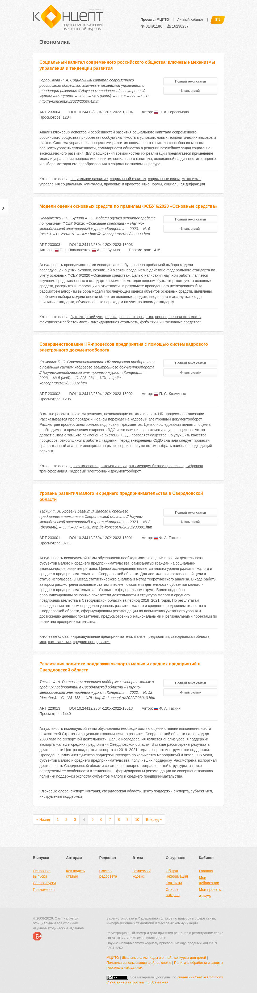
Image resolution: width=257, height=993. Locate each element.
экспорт (76, 791)
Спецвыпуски (44, 883)
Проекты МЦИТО (155, 19)
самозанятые (59, 642)
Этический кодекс (142, 873)
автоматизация (113, 466)
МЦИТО (113, 958)
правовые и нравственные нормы (133, 184)
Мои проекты (210, 889)
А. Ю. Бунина (106, 250)
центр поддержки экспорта (166, 791)
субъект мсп (201, 791)
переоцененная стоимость (178, 317)
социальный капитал (128, 179)
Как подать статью (75, 873)
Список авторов (173, 892)
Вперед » (154, 819)
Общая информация (177, 873)
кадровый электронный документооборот (105, 471)
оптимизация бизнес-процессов (156, 466)
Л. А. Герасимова (171, 112)
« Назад (43, 819)
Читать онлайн (190, 91)
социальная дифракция (184, 184)
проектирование (84, 466)
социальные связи (164, 179)
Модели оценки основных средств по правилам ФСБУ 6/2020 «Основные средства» (128, 206)
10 (137, 819)
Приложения (44, 889)
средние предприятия (91, 642)
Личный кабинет (190, 19)
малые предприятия (151, 636)
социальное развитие (89, 179)
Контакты (174, 883)
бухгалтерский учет (86, 317)
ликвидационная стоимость (114, 322)
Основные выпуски (41, 873)
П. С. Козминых (170, 394)
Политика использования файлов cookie (139, 963)
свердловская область (190, 636)
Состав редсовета (108, 873)
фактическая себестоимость (64, 322)
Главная (206, 871)
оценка (111, 317)
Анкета (205, 896)
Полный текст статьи (190, 81)
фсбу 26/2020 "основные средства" (170, 322)
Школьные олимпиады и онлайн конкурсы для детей (164, 958)
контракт (92, 791)
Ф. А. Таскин (167, 538)
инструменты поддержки (61, 796)
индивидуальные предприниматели (101, 636)
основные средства (136, 317)
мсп (43, 642)
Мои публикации (209, 880)
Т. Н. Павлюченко (72, 250)
